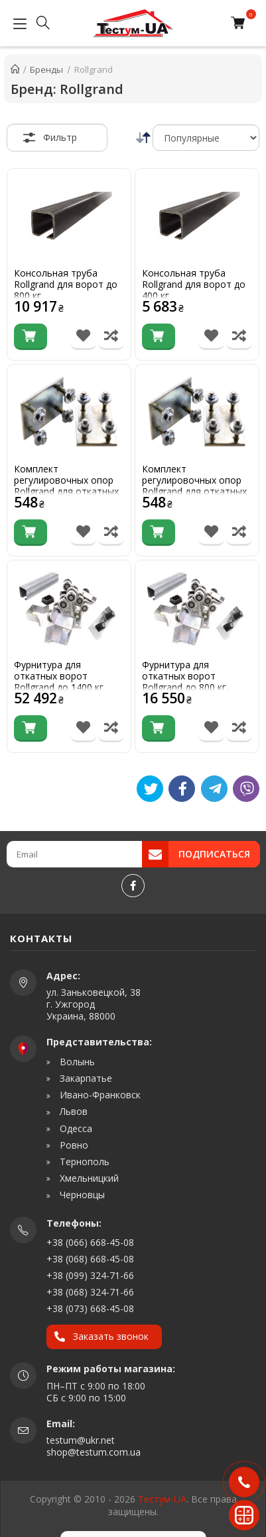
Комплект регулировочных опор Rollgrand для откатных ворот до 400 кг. (194, 486)
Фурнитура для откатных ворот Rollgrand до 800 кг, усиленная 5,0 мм (185, 682)
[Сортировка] (206, 137)
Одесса (74, 1128)
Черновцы (81, 1195)
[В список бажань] (83, 337)
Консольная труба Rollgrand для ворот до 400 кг (193, 284)
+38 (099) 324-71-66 (90, 1275)
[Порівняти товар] (111, 337)
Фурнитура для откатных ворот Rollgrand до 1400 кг (58, 676)
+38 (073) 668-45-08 (90, 1308)
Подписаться (214, 854)
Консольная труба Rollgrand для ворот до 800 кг (65, 284)
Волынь (76, 1062)
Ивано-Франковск (99, 1095)
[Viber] (246, 788)
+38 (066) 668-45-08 (90, 1242)
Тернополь (83, 1161)
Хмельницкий (88, 1178)
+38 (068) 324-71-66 (90, 1292)
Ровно (72, 1145)
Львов (72, 1111)
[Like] (181, 788)
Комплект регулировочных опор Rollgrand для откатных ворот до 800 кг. (66, 486)
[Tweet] (150, 788)
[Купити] (30, 337)
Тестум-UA (162, 1499)
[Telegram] (214, 788)
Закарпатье (84, 1078)
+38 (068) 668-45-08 (90, 1258)
